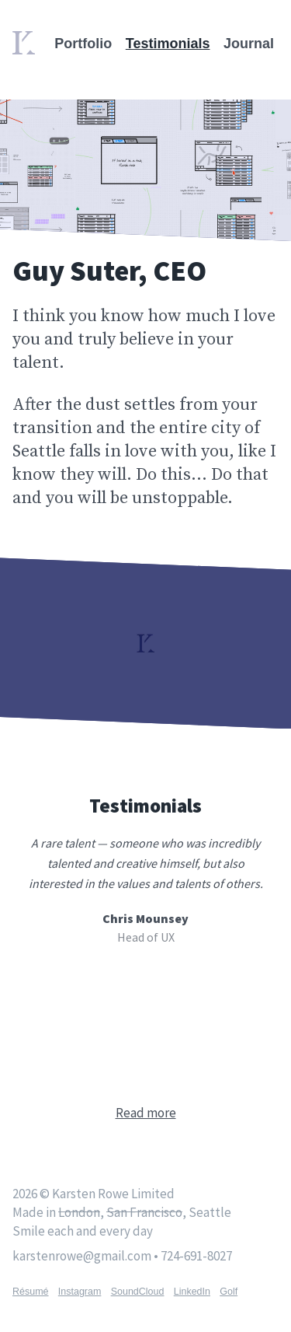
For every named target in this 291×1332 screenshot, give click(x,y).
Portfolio (83, 43)
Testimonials (168, 43)
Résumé (30, 1291)
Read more (146, 1112)
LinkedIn (192, 1291)
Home (27, 40)
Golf (228, 1291)
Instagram (80, 1291)
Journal (248, 43)
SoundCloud (138, 1291)
